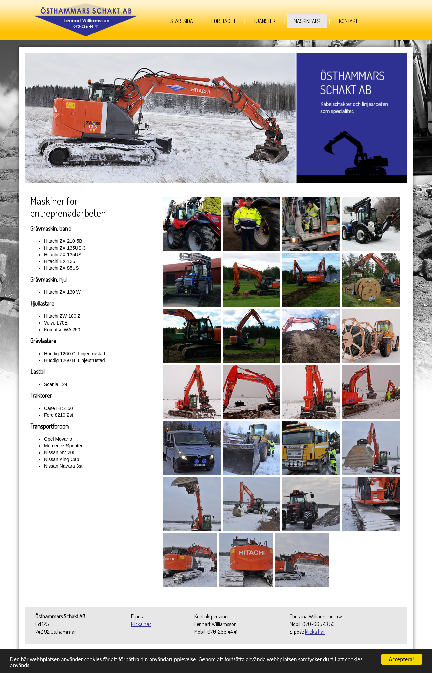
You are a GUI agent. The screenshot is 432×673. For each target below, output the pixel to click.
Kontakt (348, 21)
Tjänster (264, 21)
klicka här (141, 624)
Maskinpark (307, 21)
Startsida (181, 21)
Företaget (223, 21)
